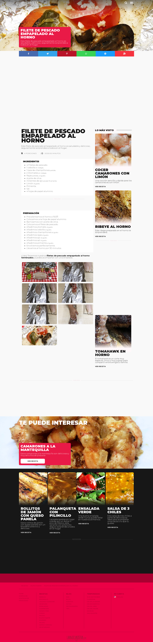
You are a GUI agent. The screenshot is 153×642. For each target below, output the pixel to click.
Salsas (42, 617)
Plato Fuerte (36, 580)
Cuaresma (91, 593)
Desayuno (43, 598)
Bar (67, 591)
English (118, 591)
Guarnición (44, 603)
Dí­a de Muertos (93, 598)
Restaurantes (72, 600)
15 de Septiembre (93, 591)
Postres (42, 614)
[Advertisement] (57, 207)
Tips (67, 603)
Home (21, 588)
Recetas (24, 580)
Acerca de (23, 590)
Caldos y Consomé (47, 596)
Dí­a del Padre (92, 603)
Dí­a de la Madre (93, 596)
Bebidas (42, 591)
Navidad (90, 605)
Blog (68, 593)
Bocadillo (43, 593)
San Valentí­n (92, 607)
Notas (68, 598)
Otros (42, 607)
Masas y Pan (44, 605)
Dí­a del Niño (92, 600)
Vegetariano (44, 621)
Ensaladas (43, 600)
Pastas (42, 610)
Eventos (69, 596)
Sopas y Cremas (45, 619)
